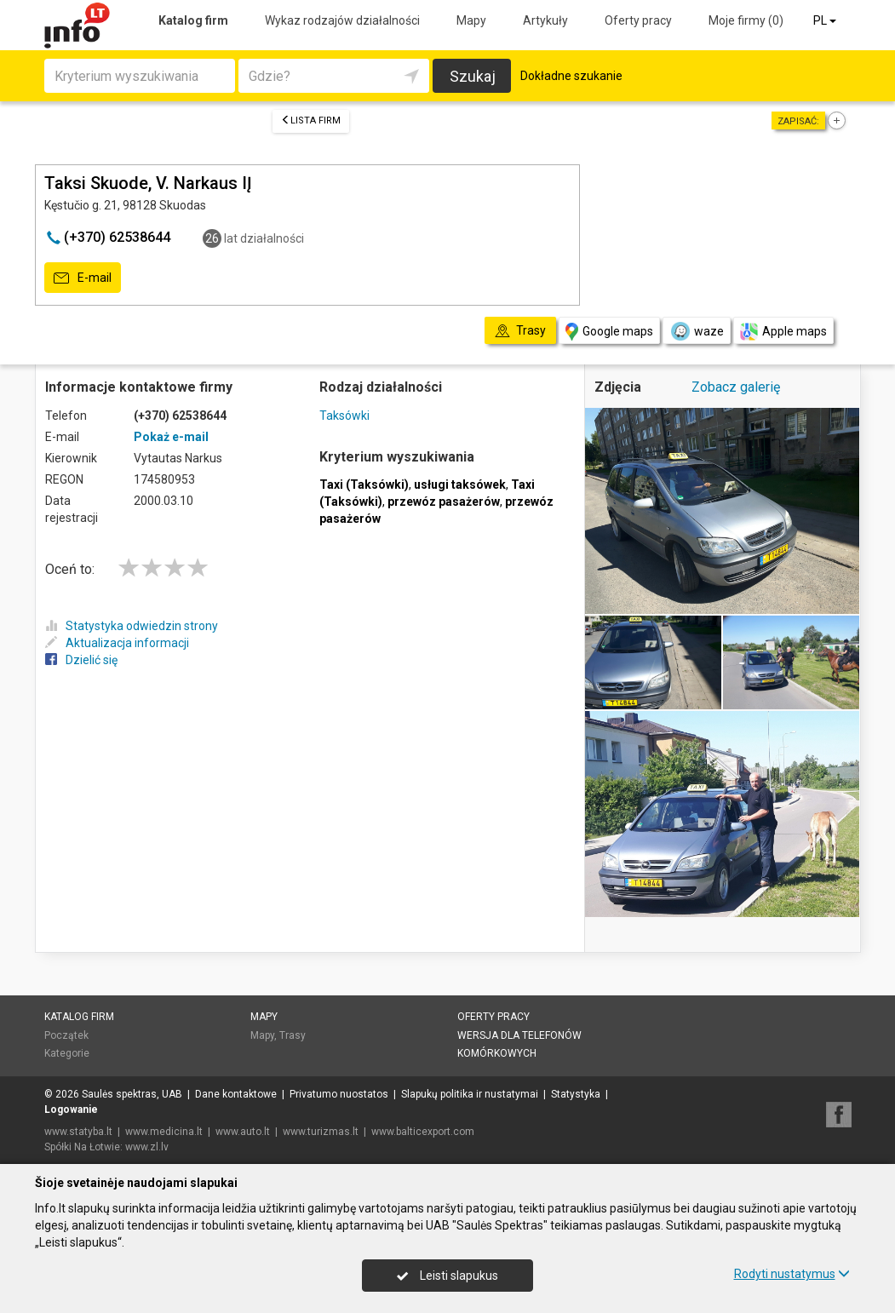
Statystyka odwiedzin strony (131, 626)
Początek (66, 1035)
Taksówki (344, 415)
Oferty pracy (638, 20)
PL (826, 20)
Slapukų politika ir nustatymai (469, 1094)
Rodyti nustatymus (792, 1274)
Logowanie (71, 1109)
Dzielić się (81, 660)
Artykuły (545, 20)
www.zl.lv (147, 1147)
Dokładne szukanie (571, 76)
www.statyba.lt (78, 1132)
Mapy (471, 20)
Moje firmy (746, 20)
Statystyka (575, 1094)
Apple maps (783, 332)
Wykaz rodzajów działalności (342, 20)
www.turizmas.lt (321, 1132)
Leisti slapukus (447, 1275)
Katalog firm (193, 20)
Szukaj (473, 76)
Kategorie (66, 1053)
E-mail (83, 278)
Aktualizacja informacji (117, 643)
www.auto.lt (242, 1132)
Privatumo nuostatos (339, 1094)
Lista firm (311, 120)
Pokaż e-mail (171, 437)
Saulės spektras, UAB (132, 1094)
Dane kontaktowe (236, 1094)
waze (696, 331)
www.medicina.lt (164, 1132)
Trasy (292, 1035)
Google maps (609, 332)
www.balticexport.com (422, 1132)
